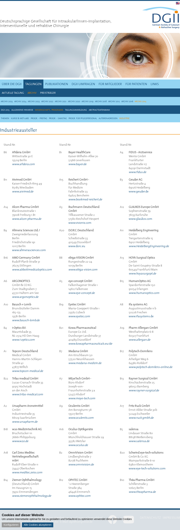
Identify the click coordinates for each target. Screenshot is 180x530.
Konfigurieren (11, 524)
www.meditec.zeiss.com (27, 472)
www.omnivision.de (81, 464)
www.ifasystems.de (141, 316)
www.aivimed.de (22, 191)
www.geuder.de (138, 191)
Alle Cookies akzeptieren (37, 524)
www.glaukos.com (140, 218)
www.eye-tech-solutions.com (147, 468)
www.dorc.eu (76, 246)
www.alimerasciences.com (29, 250)
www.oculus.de (78, 445)
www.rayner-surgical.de (144, 390)
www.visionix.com (79, 222)
